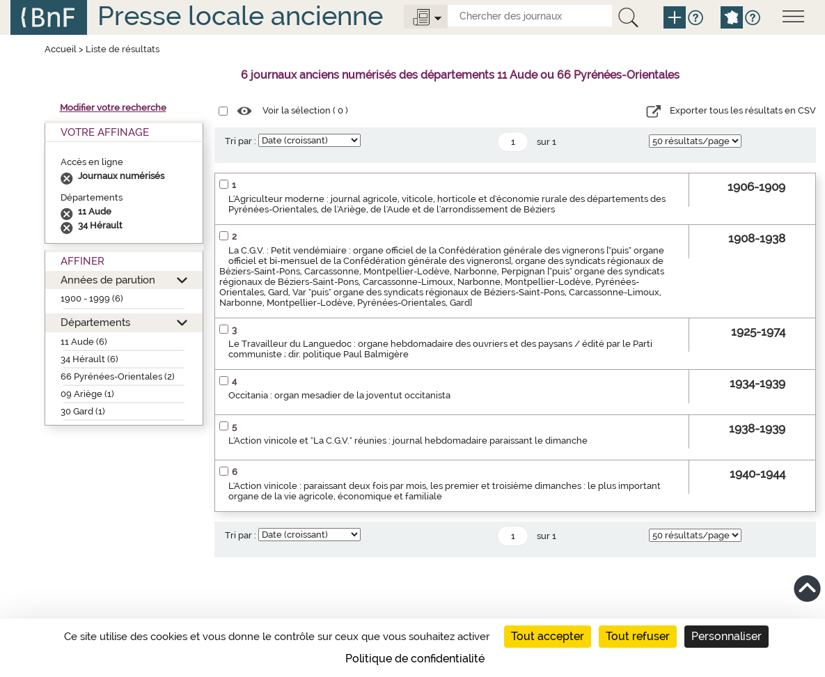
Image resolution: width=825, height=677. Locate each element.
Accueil (61, 49)
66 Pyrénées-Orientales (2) (118, 376)
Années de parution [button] (108, 280)
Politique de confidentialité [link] (415, 658)
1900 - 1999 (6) (92, 298)
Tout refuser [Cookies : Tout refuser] (638, 636)
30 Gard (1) (83, 411)
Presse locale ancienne (240, 15)
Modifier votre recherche (113, 107)
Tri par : (240, 141)
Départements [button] (95, 322)
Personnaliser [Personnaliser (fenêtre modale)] (726, 636)
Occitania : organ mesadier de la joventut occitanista (339, 395)
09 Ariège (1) (87, 394)
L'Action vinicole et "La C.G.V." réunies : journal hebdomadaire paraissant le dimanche (408, 440)
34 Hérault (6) (89, 359)
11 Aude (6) (84, 341)
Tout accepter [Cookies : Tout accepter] (547, 636)
